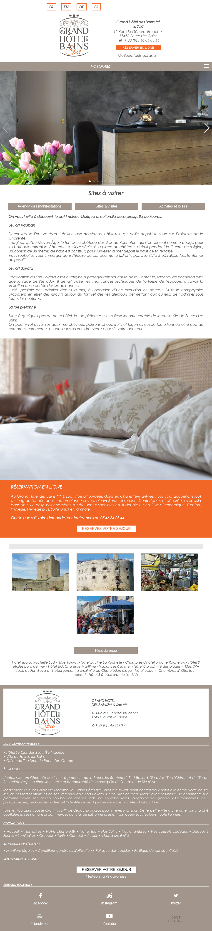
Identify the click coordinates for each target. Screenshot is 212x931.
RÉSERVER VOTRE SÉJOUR (106, 870)
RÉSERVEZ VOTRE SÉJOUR (106, 529)
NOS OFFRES (100, 66)
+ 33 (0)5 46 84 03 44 (142, 40)
